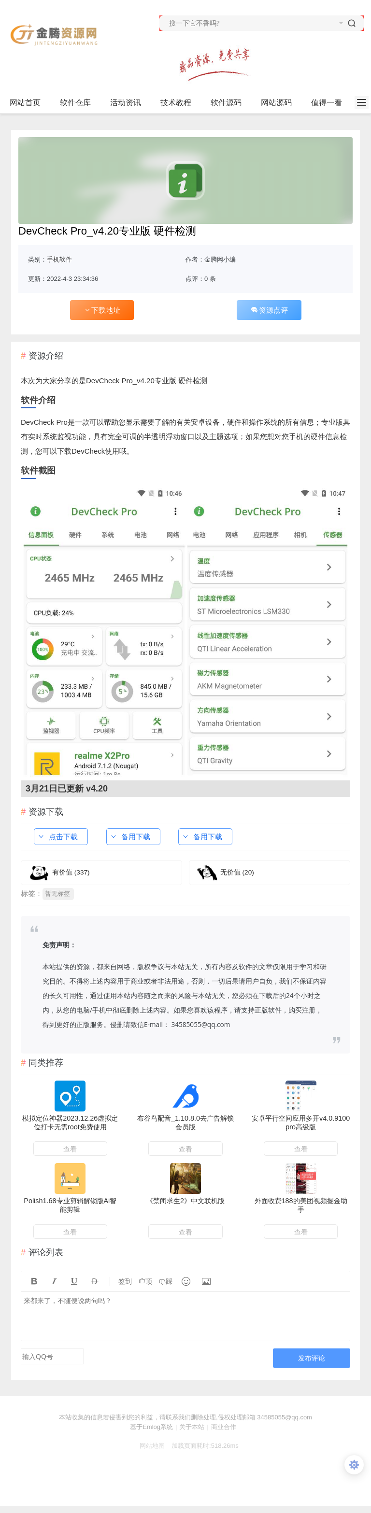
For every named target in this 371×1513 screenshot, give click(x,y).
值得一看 (330, 102)
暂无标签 (57, 893)
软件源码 (230, 102)
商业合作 (223, 1426)
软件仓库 (79, 102)
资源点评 (269, 310)
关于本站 (191, 1426)
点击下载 (57, 837)
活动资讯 (129, 102)
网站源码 (280, 102)
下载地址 (102, 310)
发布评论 (311, 1357)
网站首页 (25, 102)
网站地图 (148, 1445)
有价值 (71, 872)
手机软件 (59, 259)
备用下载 (130, 837)
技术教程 (180, 102)
